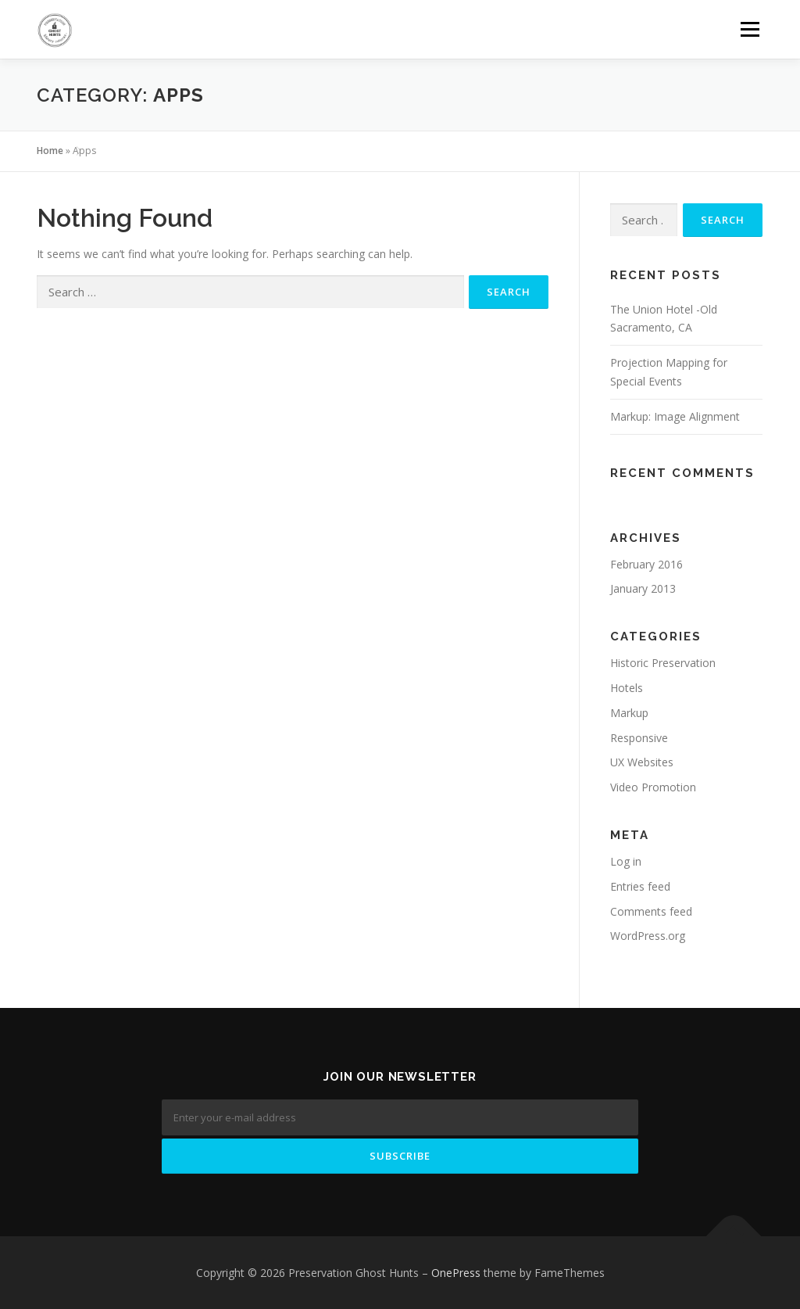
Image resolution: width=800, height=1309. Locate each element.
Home (50, 150)
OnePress (455, 1272)
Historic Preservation (663, 662)
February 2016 (646, 564)
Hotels (626, 687)
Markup (629, 712)
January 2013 (643, 588)
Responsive (639, 737)
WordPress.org (647, 935)
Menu (749, 29)
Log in (625, 861)
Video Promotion (653, 787)
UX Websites (641, 762)
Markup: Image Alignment (675, 416)
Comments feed (651, 911)
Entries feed (640, 886)
